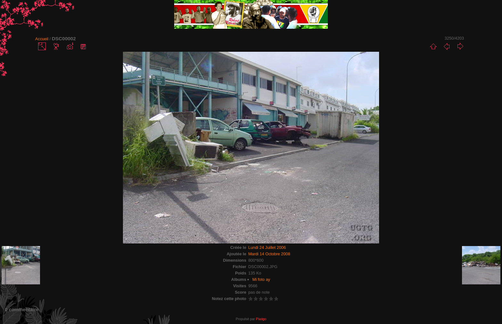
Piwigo (261, 319)
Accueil (41, 38)
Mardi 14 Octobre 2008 (269, 253)
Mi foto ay (261, 279)
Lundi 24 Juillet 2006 (267, 247)
